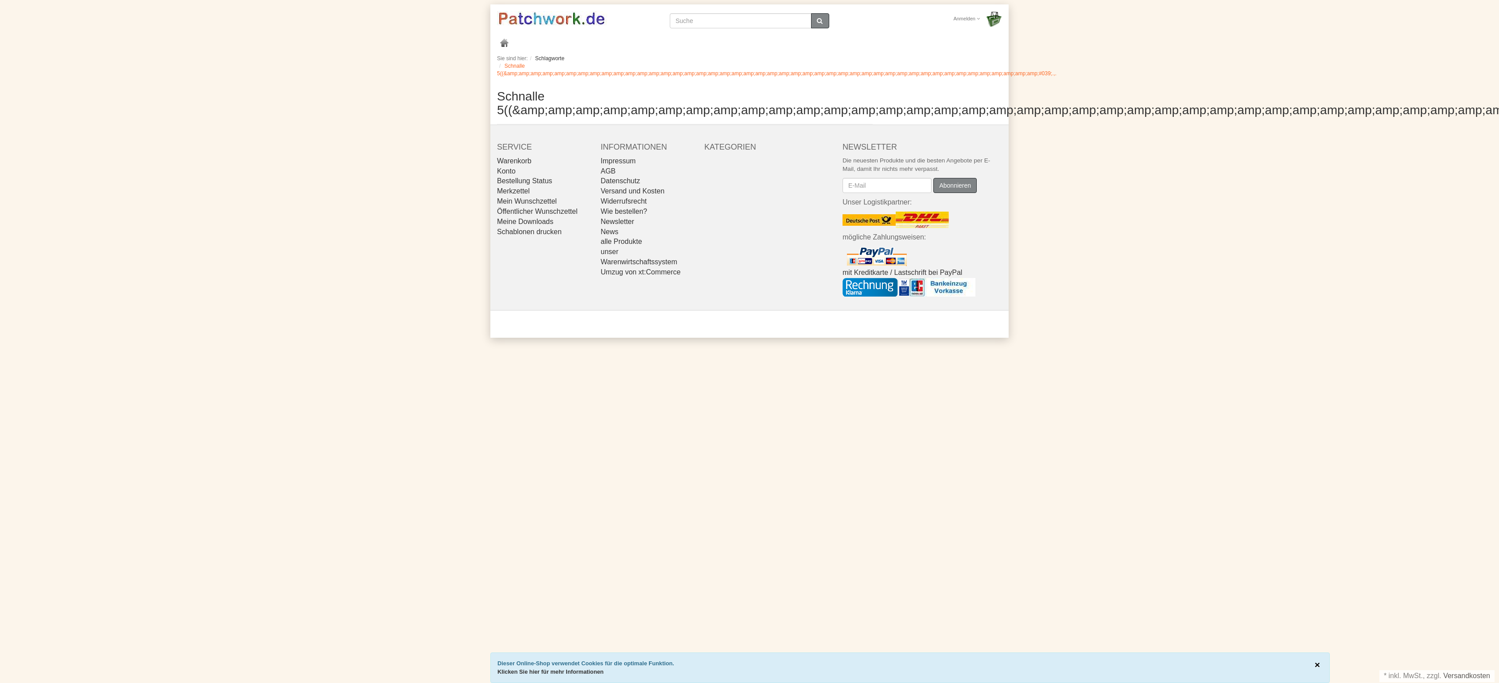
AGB (608, 171)
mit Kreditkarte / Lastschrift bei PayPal (902, 272)
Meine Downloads (525, 221)
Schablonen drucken (529, 231)
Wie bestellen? (624, 211)
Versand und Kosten (632, 191)
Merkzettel (513, 191)
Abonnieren (955, 185)
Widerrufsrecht (624, 201)
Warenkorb (514, 161)
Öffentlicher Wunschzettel (537, 211)
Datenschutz (620, 181)
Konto (506, 171)
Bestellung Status (524, 181)
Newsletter (617, 221)
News (609, 231)
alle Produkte (621, 241)
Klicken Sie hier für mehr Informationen (550, 671)
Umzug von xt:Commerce (641, 272)
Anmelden (966, 18)
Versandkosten (1466, 675)
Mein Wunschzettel (527, 201)
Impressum (618, 161)
